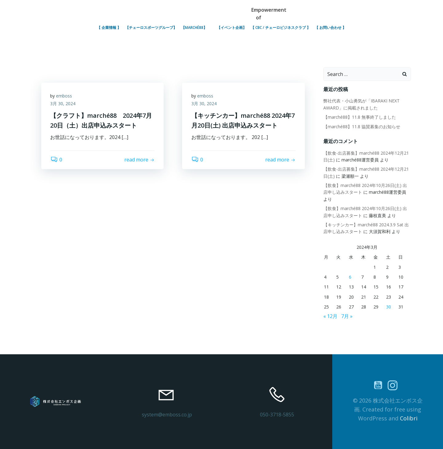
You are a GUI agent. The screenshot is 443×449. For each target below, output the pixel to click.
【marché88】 (197, 27)
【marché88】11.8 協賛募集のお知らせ (361, 126)
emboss (64, 96)
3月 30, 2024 (63, 104)
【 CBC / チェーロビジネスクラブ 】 (280, 27)
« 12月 (330, 316)
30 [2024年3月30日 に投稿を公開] (388, 307)
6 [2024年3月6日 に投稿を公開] (350, 277)
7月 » (347, 316)
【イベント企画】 (231, 27)
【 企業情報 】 (109, 27)
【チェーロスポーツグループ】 (151, 27)
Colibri (408, 418)
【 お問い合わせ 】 (330, 27)
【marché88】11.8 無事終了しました (359, 117)
